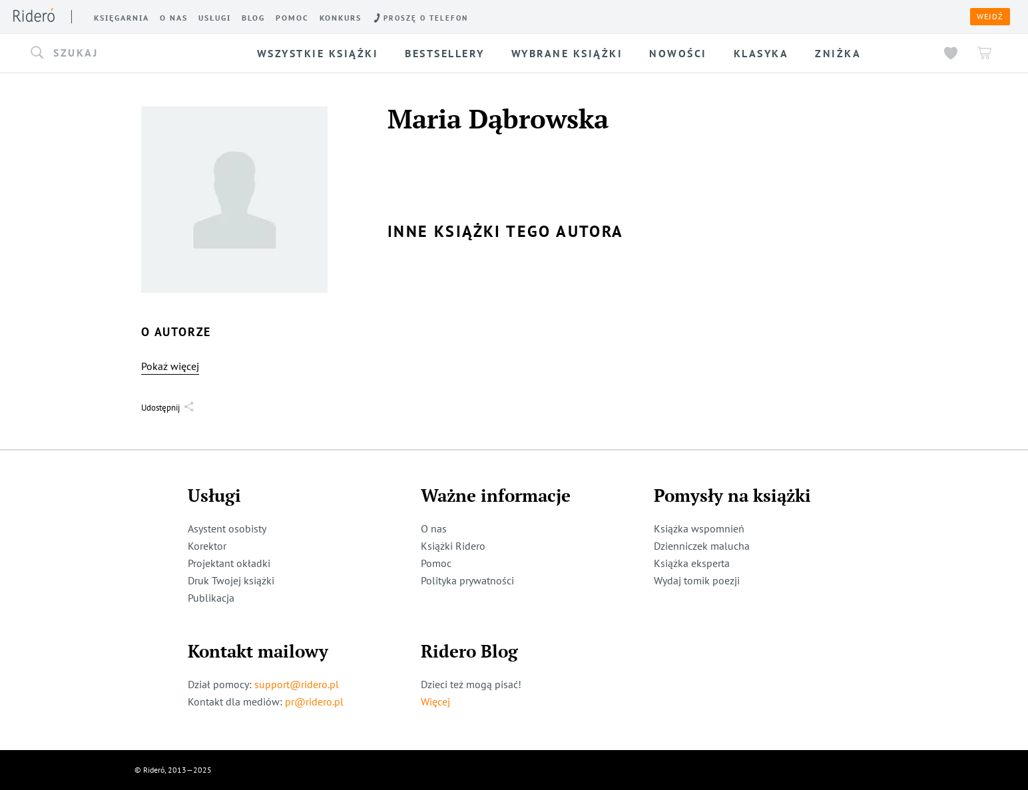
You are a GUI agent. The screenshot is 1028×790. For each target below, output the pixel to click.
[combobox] (127, 53)
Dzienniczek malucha (702, 545)
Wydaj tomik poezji (697, 580)
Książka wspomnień (699, 528)
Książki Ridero (453, 545)
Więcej (435, 701)
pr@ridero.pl (314, 701)
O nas (434, 528)
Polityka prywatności (467, 580)
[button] (127, 53)
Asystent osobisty (227, 528)
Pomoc (436, 563)
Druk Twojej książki (231, 580)
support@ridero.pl (296, 684)
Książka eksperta (692, 563)
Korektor (207, 545)
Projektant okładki (229, 563)
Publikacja (211, 597)
